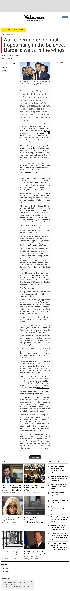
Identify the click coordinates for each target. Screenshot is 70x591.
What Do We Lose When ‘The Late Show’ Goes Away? (59, 487)
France (4, 70)
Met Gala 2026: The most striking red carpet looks (59, 502)
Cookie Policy (26, 586)
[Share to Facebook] (14, 63)
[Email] (2, 63)
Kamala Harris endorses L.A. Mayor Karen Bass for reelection (59, 509)
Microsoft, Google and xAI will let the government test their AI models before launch (59, 546)
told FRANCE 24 (43, 388)
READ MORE (35, 457)
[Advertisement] (35, 6)
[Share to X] (10, 63)
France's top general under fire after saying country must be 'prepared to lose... (34, 554)
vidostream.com (46, 589)
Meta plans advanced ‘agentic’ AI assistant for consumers (59, 495)
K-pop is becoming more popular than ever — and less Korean (59, 479)
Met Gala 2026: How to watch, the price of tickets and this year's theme (58, 469)
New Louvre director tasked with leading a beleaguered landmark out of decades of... (12, 487)
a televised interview (30, 397)
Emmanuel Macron (34, 172)
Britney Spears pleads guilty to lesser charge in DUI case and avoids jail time (59, 536)
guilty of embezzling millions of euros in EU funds (35, 133)
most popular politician (33, 275)
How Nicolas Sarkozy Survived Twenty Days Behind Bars (10, 554)
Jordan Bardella (40, 183)
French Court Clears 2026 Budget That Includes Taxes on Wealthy (34, 487)
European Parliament (30, 245)
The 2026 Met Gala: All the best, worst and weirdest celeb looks (58, 527)
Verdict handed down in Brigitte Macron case (10, 518)
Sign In (65, 17)
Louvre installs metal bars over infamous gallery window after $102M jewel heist (33, 520)
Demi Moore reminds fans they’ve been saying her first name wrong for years (59, 518)
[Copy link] (6, 63)
